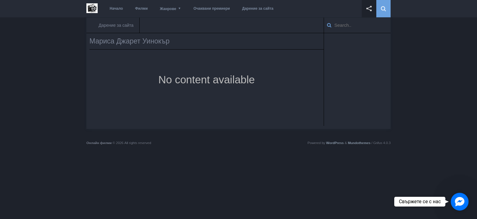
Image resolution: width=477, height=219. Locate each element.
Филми (141, 8)
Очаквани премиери (211, 8)
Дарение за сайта (257, 8)
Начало (116, 8)
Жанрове (168, 9)
